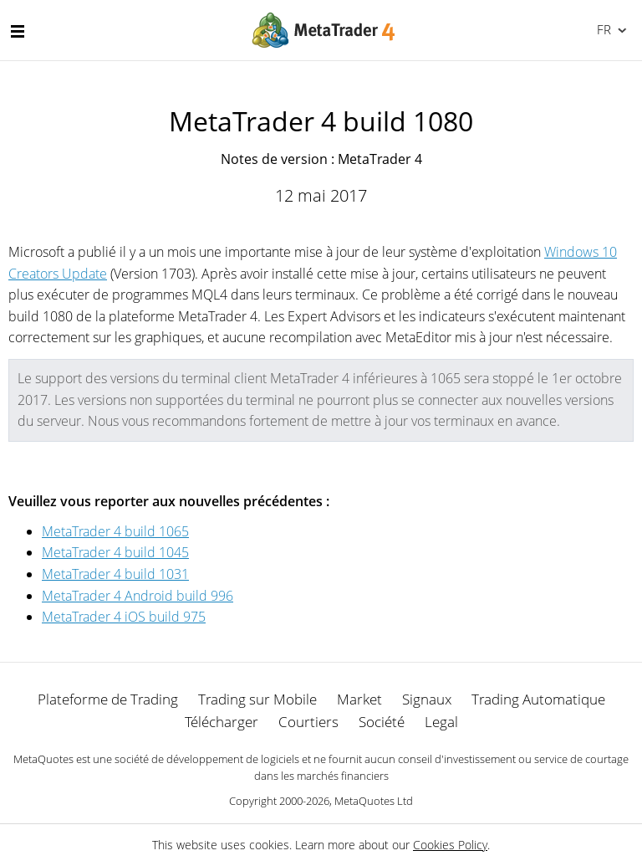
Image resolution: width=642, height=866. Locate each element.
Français (602, 29)
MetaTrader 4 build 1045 (115, 552)
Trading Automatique (538, 699)
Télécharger (221, 721)
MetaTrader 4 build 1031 (115, 574)
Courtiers (308, 721)
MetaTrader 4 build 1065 (115, 531)
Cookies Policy (450, 845)
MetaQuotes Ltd (373, 800)
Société (382, 721)
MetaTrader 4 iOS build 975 (124, 616)
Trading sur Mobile (257, 699)
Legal (441, 721)
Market (359, 699)
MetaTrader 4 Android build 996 (137, 596)
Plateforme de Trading (108, 699)
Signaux (426, 699)
